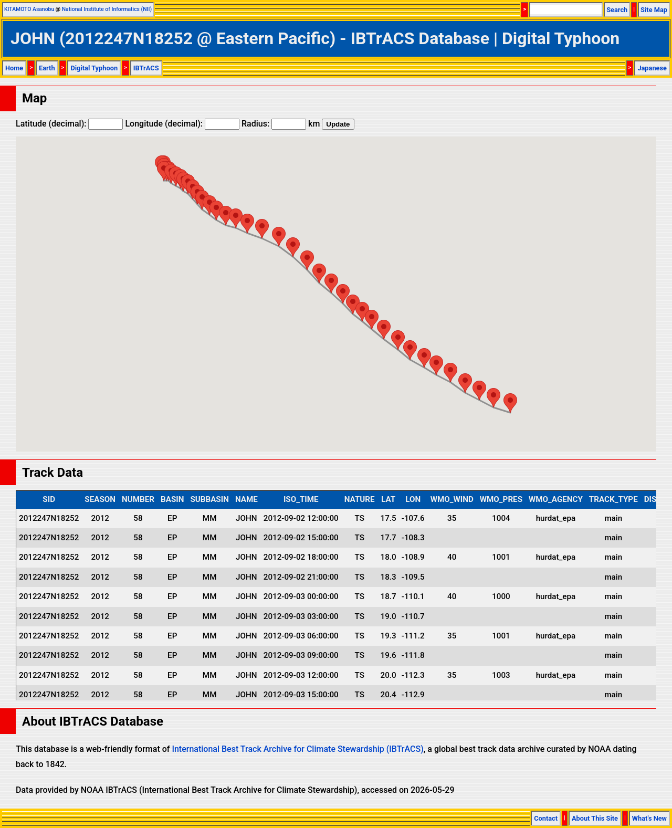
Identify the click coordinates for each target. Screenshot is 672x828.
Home (14, 68)
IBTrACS (146, 68)
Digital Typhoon (94, 68)
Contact (546, 818)
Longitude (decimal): (182, 124)
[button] (510, 403)
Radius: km (281, 124)
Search (616, 10)
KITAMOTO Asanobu (29, 9)
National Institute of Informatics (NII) (107, 9)
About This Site (595, 818)
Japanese (652, 68)
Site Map (653, 10)
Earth (47, 68)
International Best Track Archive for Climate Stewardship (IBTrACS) (297, 749)
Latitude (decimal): (69, 124)
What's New (649, 818)
